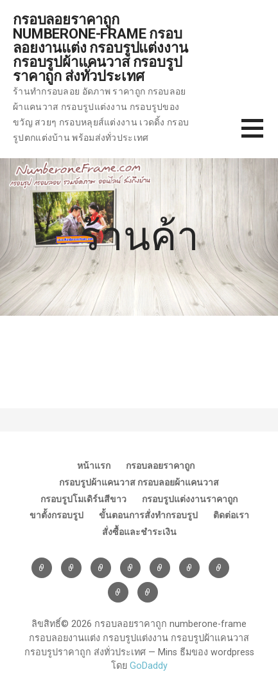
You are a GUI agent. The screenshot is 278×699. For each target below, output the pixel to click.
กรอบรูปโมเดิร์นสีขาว (83, 499)
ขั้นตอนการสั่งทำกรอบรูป (148, 515)
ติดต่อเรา (231, 515)
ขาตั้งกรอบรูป (56, 515)
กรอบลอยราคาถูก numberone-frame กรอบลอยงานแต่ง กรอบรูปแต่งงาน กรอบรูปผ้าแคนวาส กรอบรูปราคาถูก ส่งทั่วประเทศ (100, 48)
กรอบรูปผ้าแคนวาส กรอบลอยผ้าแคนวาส (139, 482)
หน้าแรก (93, 465)
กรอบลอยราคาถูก (160, 465)
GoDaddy (149, 665)
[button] (259, 136)
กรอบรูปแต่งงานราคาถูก (190, 499)
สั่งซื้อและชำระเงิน (139, 532)
